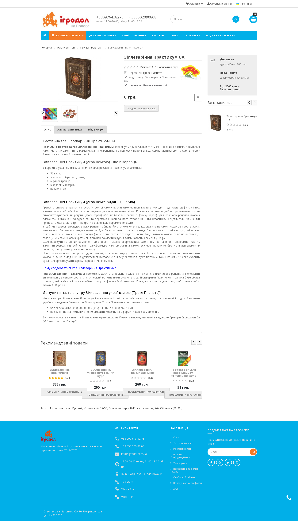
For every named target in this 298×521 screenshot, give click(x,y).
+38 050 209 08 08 (132, 446)
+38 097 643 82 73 (132, 438)
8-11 (133, 408)
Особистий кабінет (184, 477)
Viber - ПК (127, 497)
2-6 (157, 408)
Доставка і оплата (102, 35)
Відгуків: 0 (146, 67)
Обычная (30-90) (170, 408)
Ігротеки (157, 35)
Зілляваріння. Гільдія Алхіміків (142, 371)
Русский (77, 408)
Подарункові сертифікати (187, 483)
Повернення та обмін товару (184, 470)
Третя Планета (152, 73)
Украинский (91, 408)
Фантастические (60, 408)
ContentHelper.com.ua (88, 511)
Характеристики (69, 129)
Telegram (127, 481)
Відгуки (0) (96, 129)
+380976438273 (110, 17)
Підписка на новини (220, 35)
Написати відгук (167, 67)
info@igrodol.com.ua (134, 454)
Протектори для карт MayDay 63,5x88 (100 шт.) (183, 373)
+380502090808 (142, 17)
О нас (176, 437)
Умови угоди (180, 463)
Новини (140, 35)
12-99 (103, 408)
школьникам (145, 408)
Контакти (193, 35)
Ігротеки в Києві (182, 448)
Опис (47, 129)
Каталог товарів (67, 35)
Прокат (175, 35)
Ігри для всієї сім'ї (91, 47)
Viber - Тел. (128, 489)
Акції (125, 35)
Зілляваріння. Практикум (59, 371)
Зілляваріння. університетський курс (100, 373)
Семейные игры (119, 408)
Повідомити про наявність (141, 108)
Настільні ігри (66, 47)
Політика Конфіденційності (180, 456)
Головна (46, 47)
